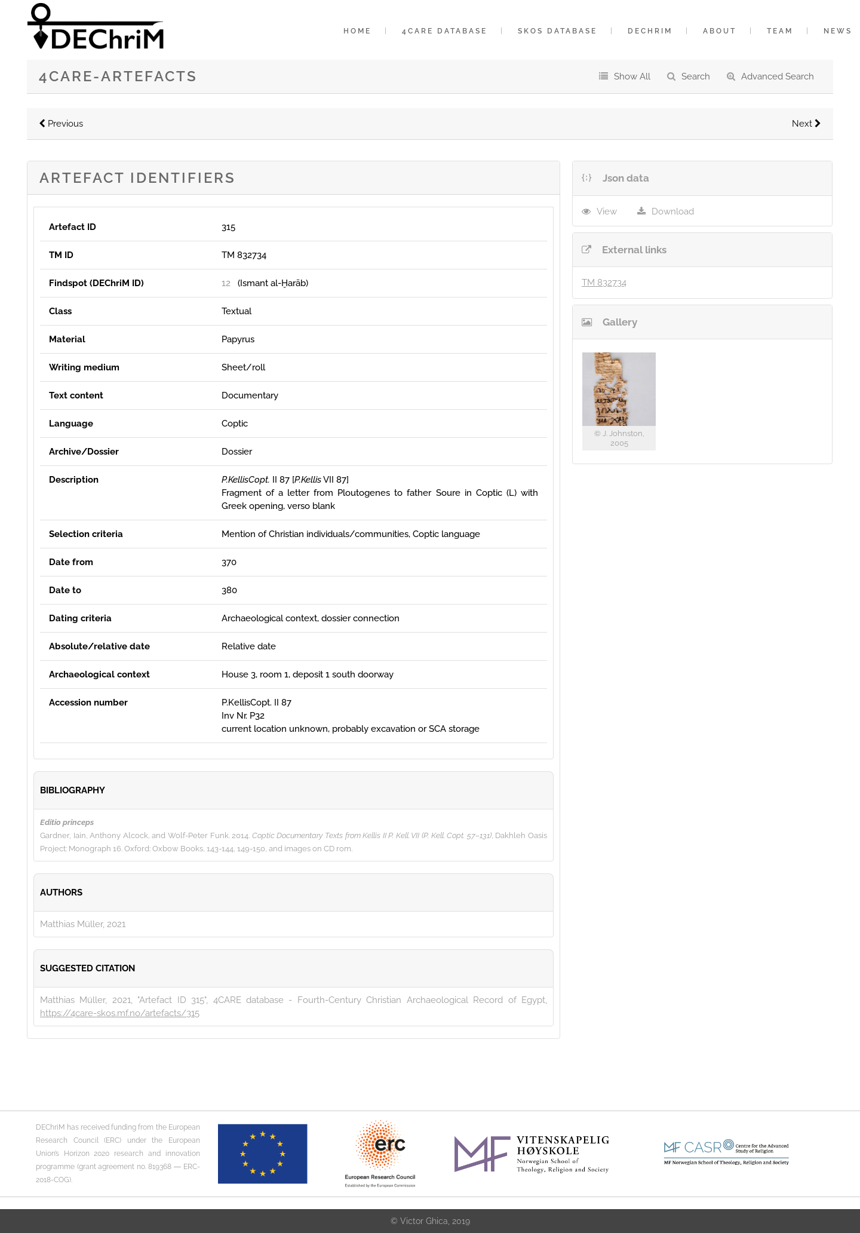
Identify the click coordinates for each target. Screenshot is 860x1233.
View (607, 211)
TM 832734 (604, 282)
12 (226, 283)
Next (806, 123)
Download (673, 211)
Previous (61, 123)
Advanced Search (777, 76)
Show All (632, 76)
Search (695, 76)
